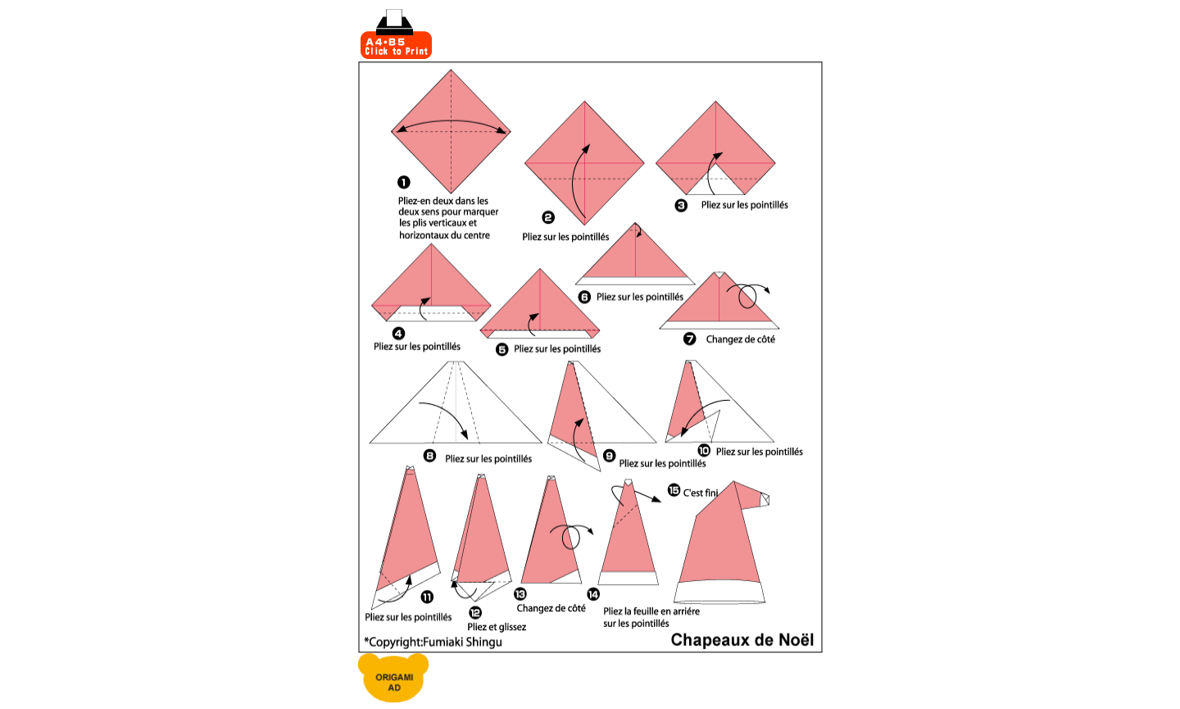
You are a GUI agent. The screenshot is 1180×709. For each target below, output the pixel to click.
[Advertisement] (628, 34)
